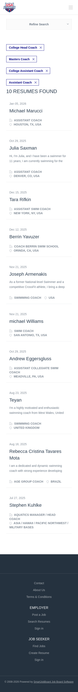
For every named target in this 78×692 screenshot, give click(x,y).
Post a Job (39, 614)
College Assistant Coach (26, 71)
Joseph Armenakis (28, 274)
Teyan (15, 400)
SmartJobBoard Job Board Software (53, 681)
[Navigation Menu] (71, 7)
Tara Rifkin (20, 199)
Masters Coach (19, 59)
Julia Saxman (23, 148)
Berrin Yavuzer (24, 236)
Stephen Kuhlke (25, 505)
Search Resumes (39, 621)
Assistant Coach (20, 82)
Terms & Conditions (39, 597)
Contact (39, 583)
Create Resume (39, 653)
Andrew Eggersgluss (30, 358)
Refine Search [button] (39, 24)
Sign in (39, 628)
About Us (39, 590)
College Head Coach (23, 47)
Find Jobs (39, 646)
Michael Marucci (25, 110)
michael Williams (26, 321)
